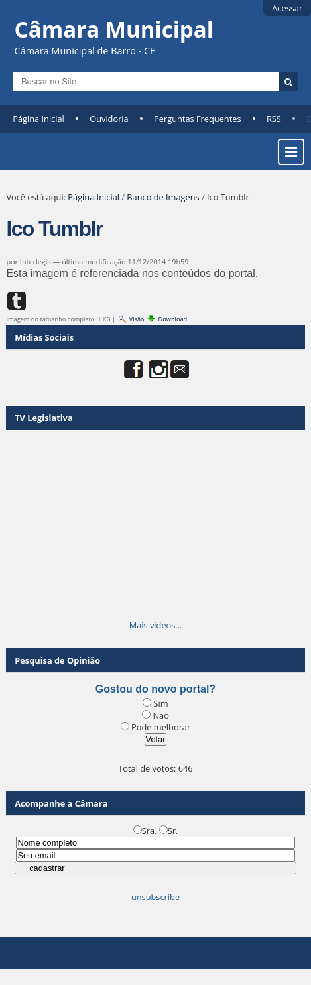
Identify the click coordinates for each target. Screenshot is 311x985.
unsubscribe (155, 897)
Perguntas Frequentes (197, 119)
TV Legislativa (43, 418)
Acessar (287, 8)
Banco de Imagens (163, 197)
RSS (274, 119)
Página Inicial (38, 119)
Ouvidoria (109, 119)
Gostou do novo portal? (155, 689)
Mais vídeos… (155, 625)
